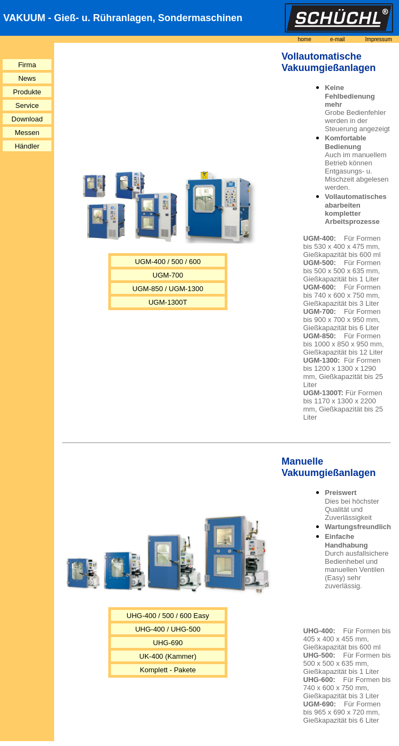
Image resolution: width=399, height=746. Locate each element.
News (27, 78)
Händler (27, 146)
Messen (27, 132)
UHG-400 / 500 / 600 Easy (168, 616)
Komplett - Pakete (167, 670)
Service (26, 105)
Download (27, 119)
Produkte (27, 92)
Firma (27, 65)
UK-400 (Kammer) (167, 656)
